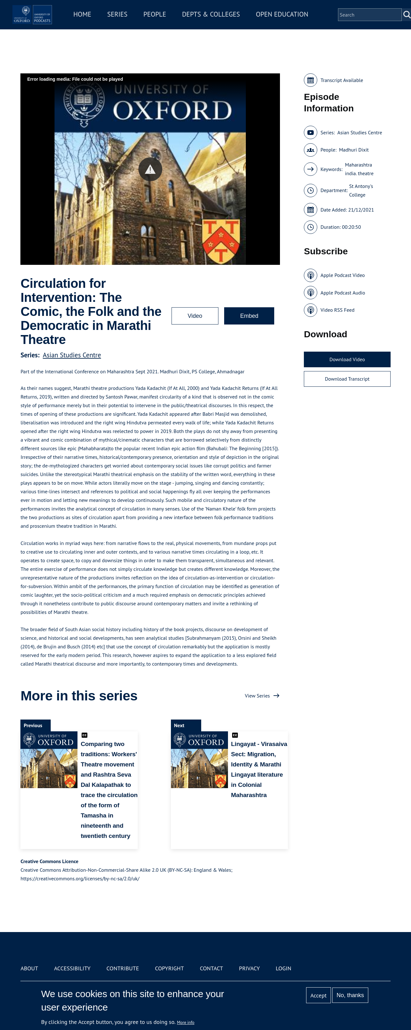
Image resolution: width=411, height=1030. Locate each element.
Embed (249, 316)
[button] (150, 169)
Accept (319, 995)
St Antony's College (361, 190)
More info (185, 1022)
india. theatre (359, 173)
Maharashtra (358, 164)
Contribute (122, 968)
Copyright (169, 968)
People (189, 18)
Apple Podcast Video (342, 275)
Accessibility (72, 968)
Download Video (347, 359)
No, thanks (350, 995)
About (29, 968)
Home (117, 18)
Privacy (249, 968)
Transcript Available (341, 80)
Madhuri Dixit (354, 149)
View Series (257, 695)
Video (195, 316)
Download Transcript (347, 379)
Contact (211, 968)
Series (152, 18)
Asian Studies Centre (72, 355)
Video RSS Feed (337, 310)
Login (283, 968)
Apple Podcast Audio (342, 292)
